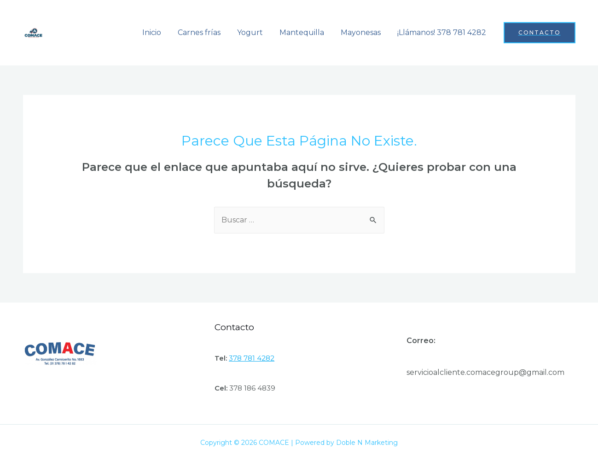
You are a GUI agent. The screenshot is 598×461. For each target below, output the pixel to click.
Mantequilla (306, 32)
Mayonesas (363, 32)
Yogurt (256, 32)
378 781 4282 (251, 358)
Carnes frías (207, 32)
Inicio (161, 32)
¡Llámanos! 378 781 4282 (442, 32)
